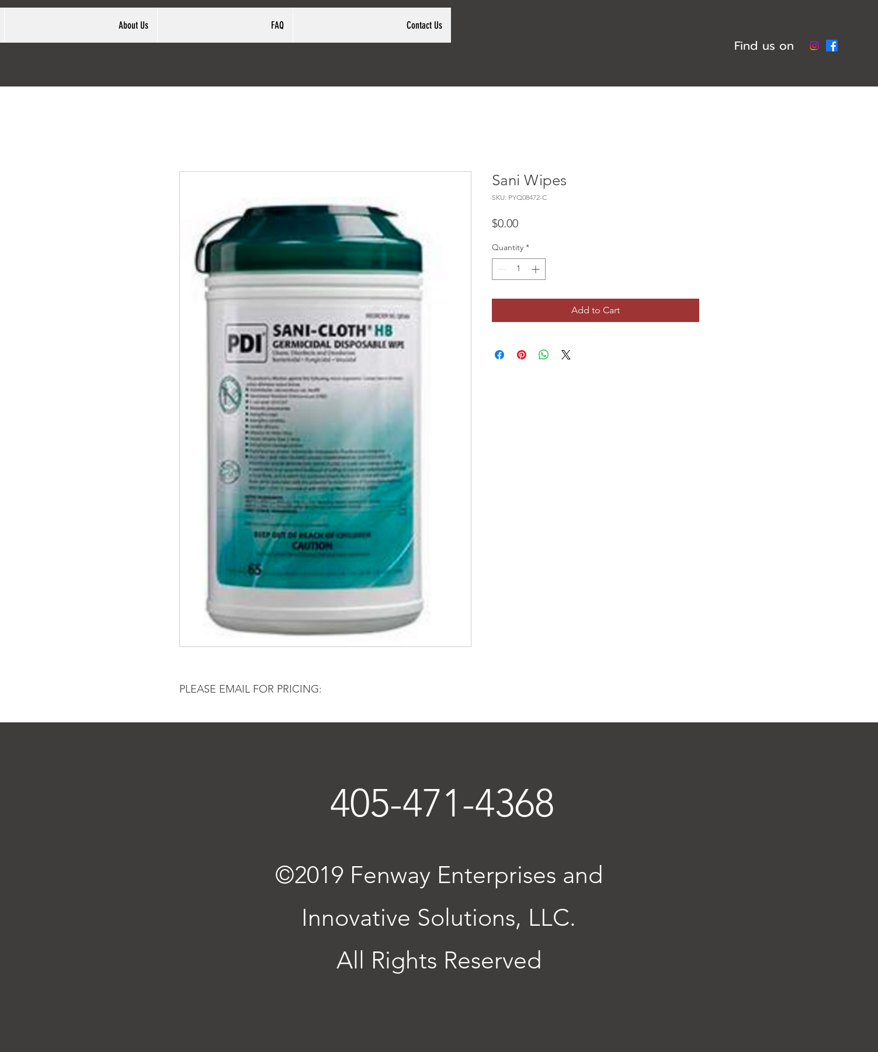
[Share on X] (566, 355)
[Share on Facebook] (499, 355)
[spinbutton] (518, 269)
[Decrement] (501, 269)
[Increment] (536, 269)
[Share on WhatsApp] (544, 355)
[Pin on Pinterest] (522, 355)
